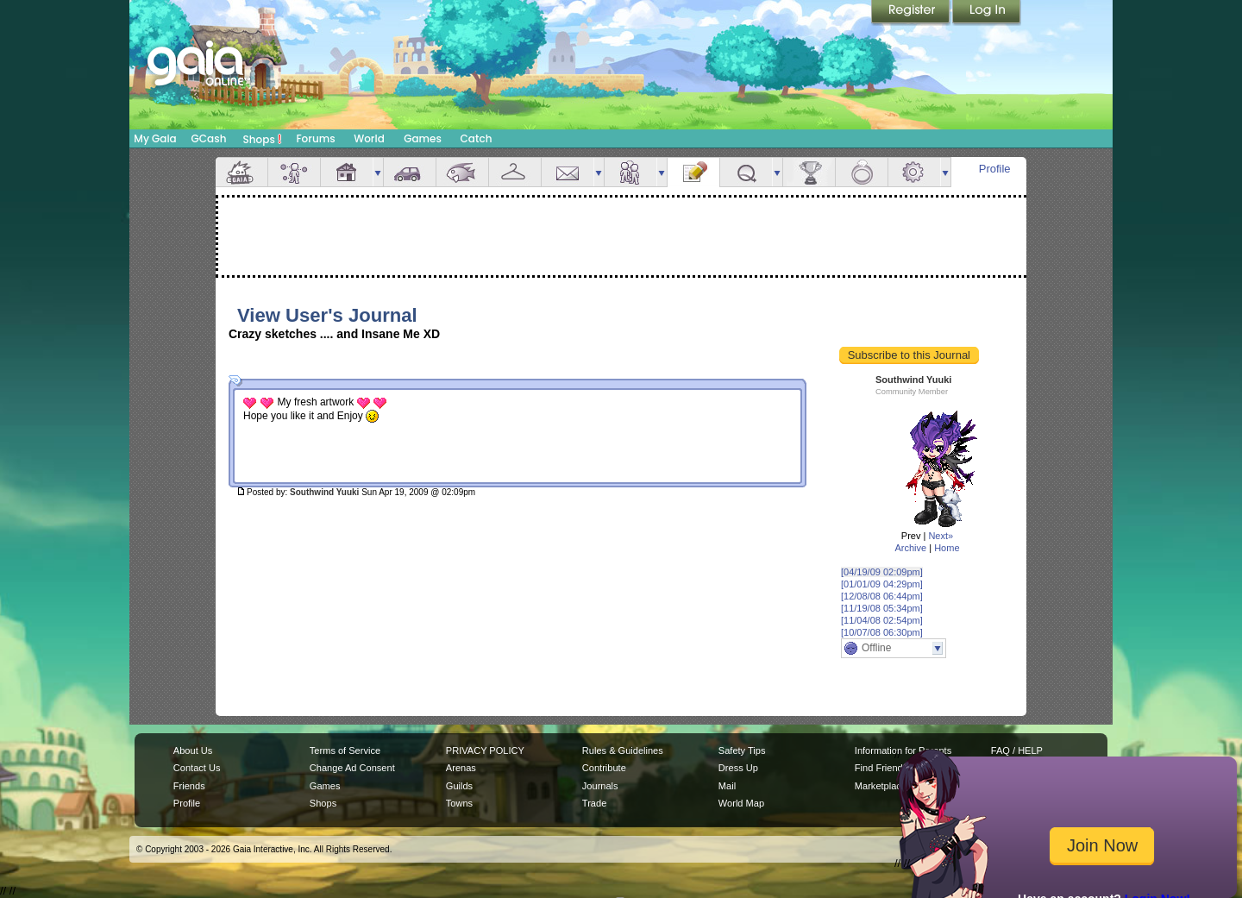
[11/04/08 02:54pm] (882, 620)
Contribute (604, 768)
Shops (262, 139)
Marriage (862, 172)
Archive (910, 548)
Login (986, 13)
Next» (940, 536)
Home (946, 548)
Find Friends (881, 768)
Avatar (294, 172)
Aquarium (462, 172)
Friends (630, 172)
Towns (459, 803)
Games (423, 138)
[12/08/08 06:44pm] (882, 596)
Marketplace (880, 786)
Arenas (461, 768)
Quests (746, 172)
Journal (693, 172)
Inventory (515, 172)
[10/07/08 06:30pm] (882, 632)
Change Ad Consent (352, 768)
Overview (241, 172)
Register (911, 13)
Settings (914, 172)
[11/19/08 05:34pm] (882, 608)
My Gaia (155, 138)
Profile (995, 168)
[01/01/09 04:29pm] (882, 584)
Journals (600, 786)
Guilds (459, 786)
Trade (594, 803)
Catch (476, 138)
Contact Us (197, 768)
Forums (315, 138)
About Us (192, 750)
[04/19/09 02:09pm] (882, 572)
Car (410, 172)
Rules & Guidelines (622, 750)
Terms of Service (345, 750)
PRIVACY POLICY (485, 750)
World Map (741, 803)
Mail (567, 172)
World (369, 138)
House (347, 172)
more (378, 172)
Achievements (809, 172)
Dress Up (738, 768)
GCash (209, 138)
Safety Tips (742, 750)
